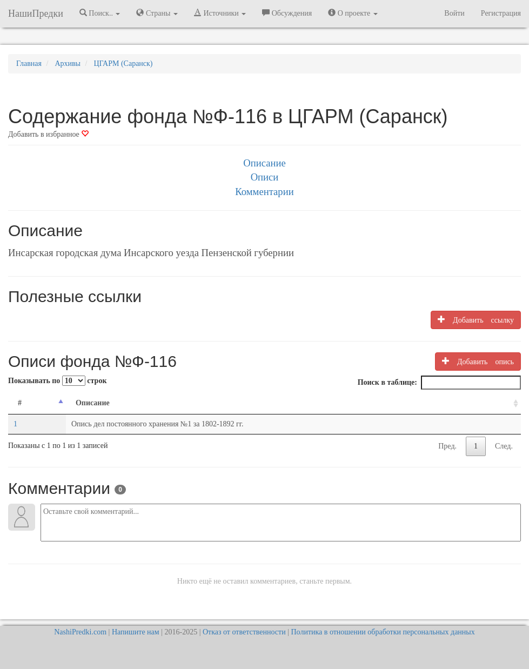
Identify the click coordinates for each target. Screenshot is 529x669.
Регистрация (501, 13)
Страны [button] (157, 13)
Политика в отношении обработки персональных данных (382, 632)
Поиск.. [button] (99, 13)
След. (504, 446)
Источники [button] (220, 13)
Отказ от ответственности (244, 632)
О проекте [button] (352, 13)
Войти (454, 13)
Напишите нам (135, 632)
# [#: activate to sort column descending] (20, 403)
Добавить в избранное (48, 134)
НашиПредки (35, 13)
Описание (264, 163)
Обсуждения (287, 13)
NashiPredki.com (80, 632)
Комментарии (264, 191)
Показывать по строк (57, 381)
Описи (265, 177)
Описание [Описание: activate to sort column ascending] (93, 403)
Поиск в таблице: (439, 383)
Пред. (447, 446)
